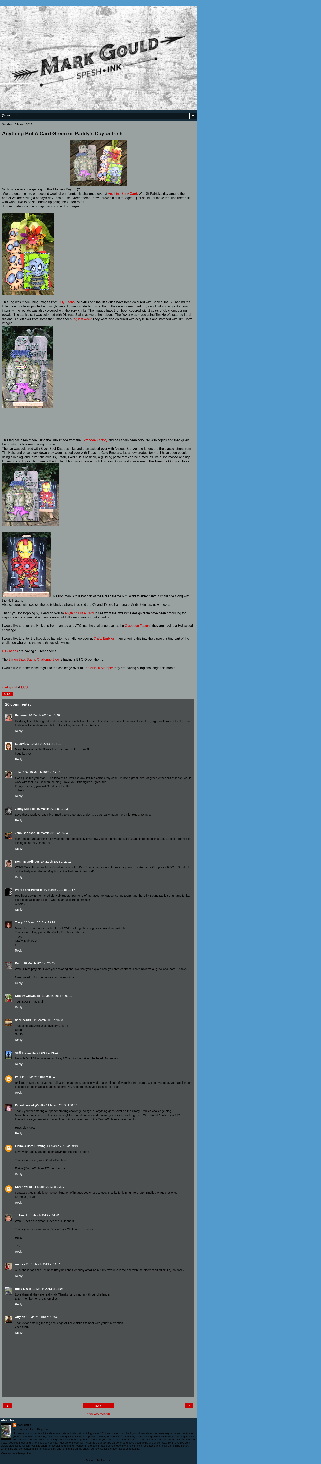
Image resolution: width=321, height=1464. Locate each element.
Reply (19, 731)
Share (7, 693)
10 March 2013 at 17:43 (52, 809)
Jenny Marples (25, 809)
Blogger (105, 1460)
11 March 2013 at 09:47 (43, 1215)
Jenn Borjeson (25, 833)
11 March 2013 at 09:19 (62, 1146)
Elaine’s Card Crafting (30, 1146)
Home (98, 1405)
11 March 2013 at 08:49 (41, 1077)
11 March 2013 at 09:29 (48, 1187)
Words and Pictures (29, 889)
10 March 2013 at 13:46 (44, 715)
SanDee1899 (23, 1020)
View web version (98, 1413)
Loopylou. (22, 743)
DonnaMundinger (27, 861)
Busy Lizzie (23, 1288)
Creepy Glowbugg (27, 995)
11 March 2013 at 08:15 (42, 1052)
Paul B (19, 1077)
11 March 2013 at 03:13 (56, 995)
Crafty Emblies (104, 638)
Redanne (21, 715)
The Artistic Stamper (98, 668)
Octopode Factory (94, 440)
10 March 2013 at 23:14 (39, 922)
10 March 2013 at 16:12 (45, 743)
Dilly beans (10, 651)
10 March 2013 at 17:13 (45, 772)
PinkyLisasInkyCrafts (30, 1105)
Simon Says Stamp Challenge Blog (34, 659)
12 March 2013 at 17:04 (47, 1288)
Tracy (19, 922)
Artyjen (20, 1317)
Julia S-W (21, 772)
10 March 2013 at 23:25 (39, 963)
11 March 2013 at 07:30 (49, 1020)
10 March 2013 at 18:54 (52, 833)
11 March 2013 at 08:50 (61, 1105)
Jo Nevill (21, 1215)
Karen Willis (23, 1187)
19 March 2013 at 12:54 (42, 1317)
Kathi (18, 963)
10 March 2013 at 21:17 (59, 889)
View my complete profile (16, 1453)
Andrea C (21, 1264)
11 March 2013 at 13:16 (44, 1264)
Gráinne (20, 1052)
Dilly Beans (66, 302)
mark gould (24, 1424)
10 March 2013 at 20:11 (55, 861)
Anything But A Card (122, 193)
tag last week (82, 319)
